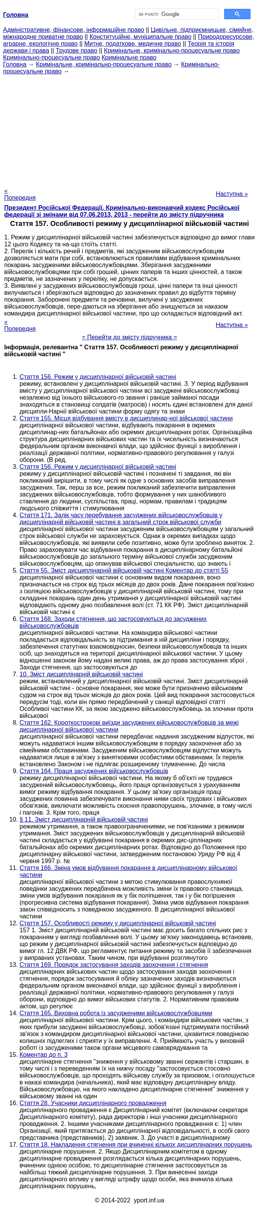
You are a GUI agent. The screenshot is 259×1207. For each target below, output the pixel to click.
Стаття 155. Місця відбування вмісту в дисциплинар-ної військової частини (126, 418)
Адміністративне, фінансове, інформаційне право (73, 30)
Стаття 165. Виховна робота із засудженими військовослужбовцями (116, 1013)
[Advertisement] (129, 129)
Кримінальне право (129, 57)
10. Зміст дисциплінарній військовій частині (81, 674)
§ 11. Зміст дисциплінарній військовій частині (84, 819)
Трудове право (77, 50)
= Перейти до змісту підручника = (129, 337)
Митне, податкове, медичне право (132, 43)
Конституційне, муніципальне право (141, 36)
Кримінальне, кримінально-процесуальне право (171, 50)
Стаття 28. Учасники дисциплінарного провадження (93, 1103)
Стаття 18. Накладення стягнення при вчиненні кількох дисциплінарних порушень (136, 1144)
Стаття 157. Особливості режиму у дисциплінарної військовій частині (118, 923)
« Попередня (20, 194)
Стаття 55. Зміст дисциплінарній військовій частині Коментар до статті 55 (124, 570)
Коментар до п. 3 (43, 1054)
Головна (14, 64)
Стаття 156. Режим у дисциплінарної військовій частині (98, 377)
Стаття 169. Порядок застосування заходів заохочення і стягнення (114, 964)
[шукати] (176, 14)
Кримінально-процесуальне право (51, 57)
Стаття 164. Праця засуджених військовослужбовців (94, 771)
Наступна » (232, 194)
